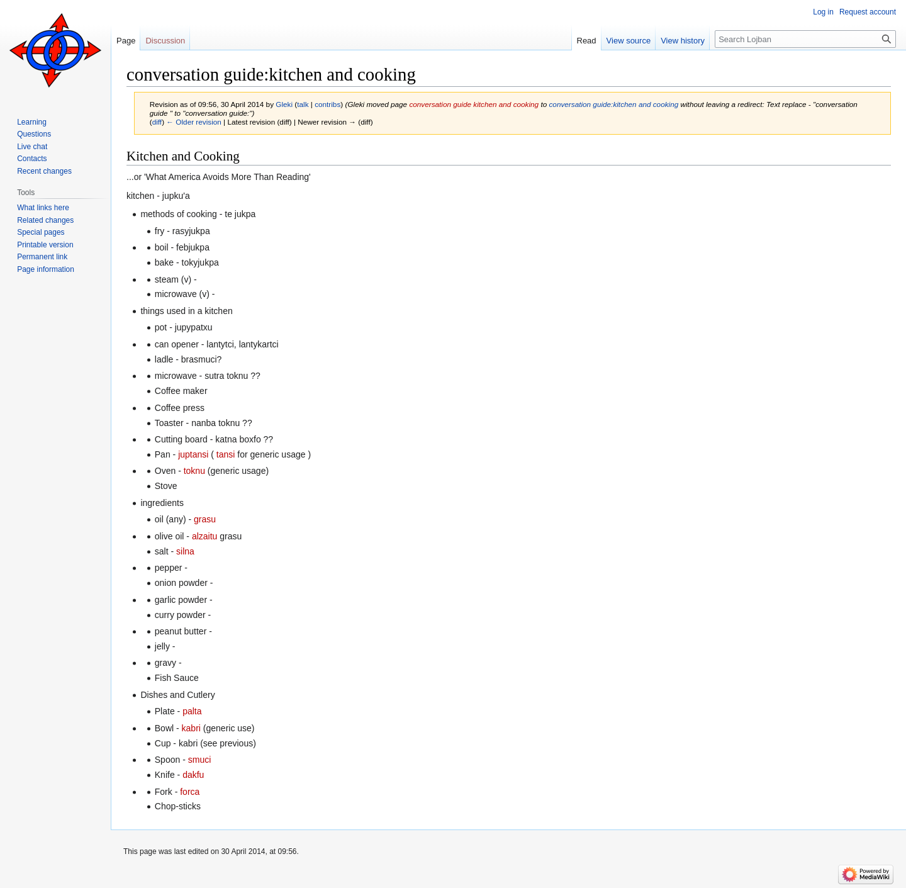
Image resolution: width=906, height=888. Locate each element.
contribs (327, 104)
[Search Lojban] (805, 39)
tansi (225, 454)
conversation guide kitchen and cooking (474, 104)
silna (185, 551)
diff (157, 122)
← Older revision (193, 122)
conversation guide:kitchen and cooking (613, 104)
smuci (199, 760)
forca (189, 792)
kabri (191, 728)
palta (191, 711)
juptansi (193, 454)
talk (302, 104)
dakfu (193, 775)
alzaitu (204, 536)
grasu (205, 519)
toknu (194, 471)
